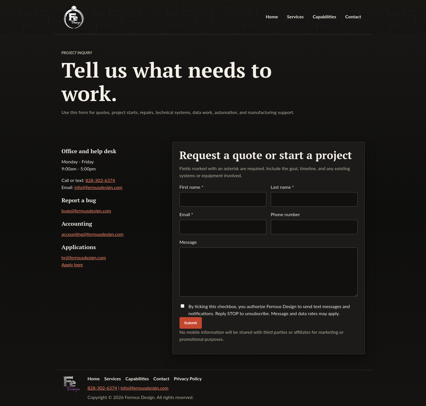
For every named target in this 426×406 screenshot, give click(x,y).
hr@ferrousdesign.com (84, 257)
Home (272, 16)
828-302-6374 (100, 180)
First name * (223, 195)
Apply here (72, 264)
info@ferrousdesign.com (98, 187)
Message (269, 268)
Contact (353, 16)
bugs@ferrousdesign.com (86, 210)
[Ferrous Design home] (74, 17)
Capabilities (324, 16)
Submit (190, 323)
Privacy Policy (188, 378)
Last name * (314, 195)
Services (295, 16)
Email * (223, 223)
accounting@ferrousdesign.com (93, 234)
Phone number (314, 223)
